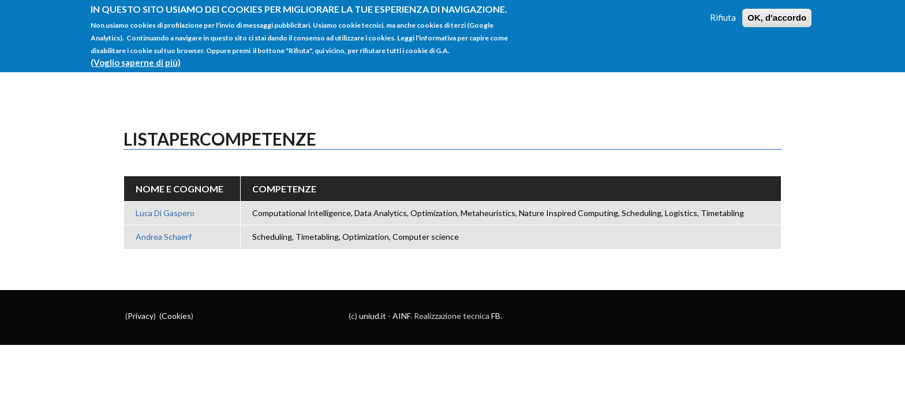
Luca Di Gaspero (165, 213)
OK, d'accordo (776, 12)
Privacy (141, 316)
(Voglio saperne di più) (136, 56)
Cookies (176, 316)
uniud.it (372, 316)
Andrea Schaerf (164, 237)
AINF (401, 316)
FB (495, 316)
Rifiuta (723, 11)
